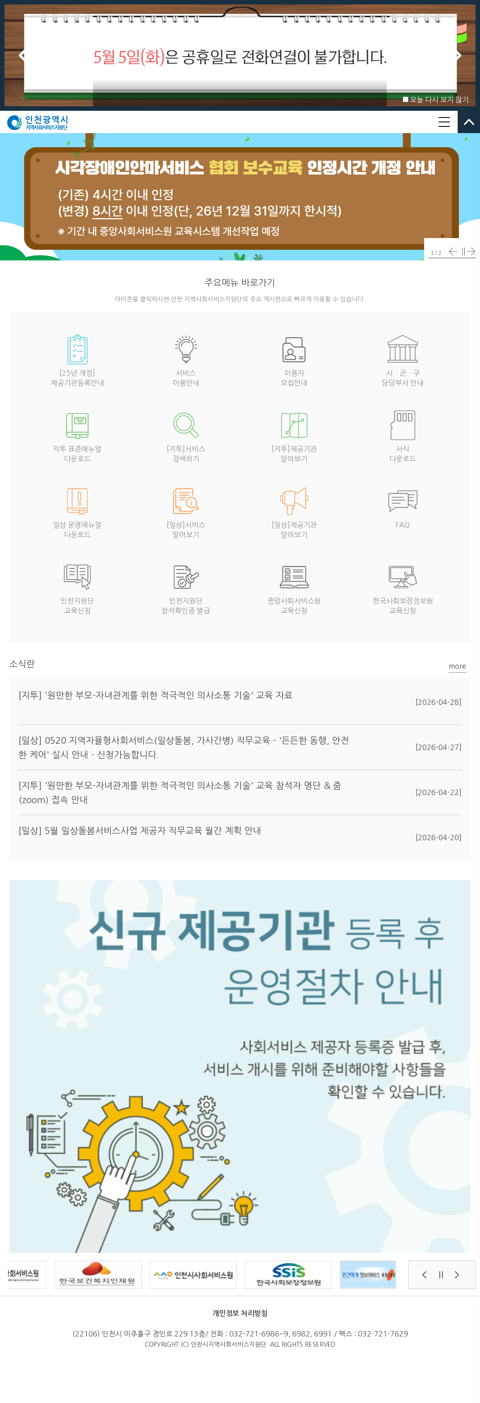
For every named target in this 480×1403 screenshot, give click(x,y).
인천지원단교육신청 (77, 586)
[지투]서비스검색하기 (186, 434)
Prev (23, 55)
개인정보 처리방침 (240, 1313)
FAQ (403, 505)
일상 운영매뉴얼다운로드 (77, 510)
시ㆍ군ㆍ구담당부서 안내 (403, 358)
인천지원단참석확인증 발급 (185, 586)
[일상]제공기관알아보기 (294, 510)
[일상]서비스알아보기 (186, 510)
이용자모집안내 (294, 358)
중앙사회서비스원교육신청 (294, 586)
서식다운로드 (403, 434)
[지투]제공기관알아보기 (294, 434)
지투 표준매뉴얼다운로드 (77, 434)
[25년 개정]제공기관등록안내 (77, 358)
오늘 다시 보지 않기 (439, 99)
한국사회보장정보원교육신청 (403, 586)
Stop (463, 251)
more (457, 666)
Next (456, 55)
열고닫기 (469, 122)
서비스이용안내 (186, 358)
